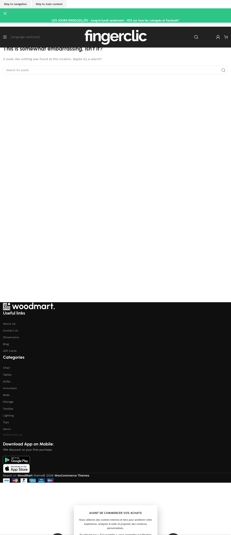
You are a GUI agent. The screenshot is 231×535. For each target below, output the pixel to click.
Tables (7, 374)
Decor (7, 429)
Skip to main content (49, 4)
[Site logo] (115, 37)
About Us (9, 323)
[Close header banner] (5, 13)
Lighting (8, 415)
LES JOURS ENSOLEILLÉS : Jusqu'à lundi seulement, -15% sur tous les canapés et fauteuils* (115, 20)
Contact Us (10, 330)
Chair (6, 367)
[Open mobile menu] (5, 37)
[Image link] (29, 306)
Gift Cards (10, 350)
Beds (6, 395)
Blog (6, 344)
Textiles (8, 408)
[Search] (196, 37)
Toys (6, 422)
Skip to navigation (15, 4)
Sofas (7, 381)
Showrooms (11, 337)
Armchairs (10, 388)
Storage (8, 401)
